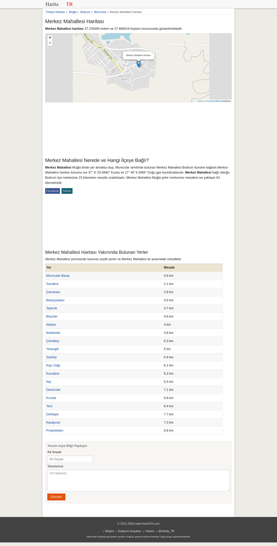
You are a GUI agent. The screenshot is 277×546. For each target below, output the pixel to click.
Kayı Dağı (53, 365)
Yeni (49, 406)
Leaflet (200, 101)
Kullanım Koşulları (129, 534)
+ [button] (50, 38)
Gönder (56, 500)
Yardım (149, 534)
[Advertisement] (138, 129)
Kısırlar (51, 398)
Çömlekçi (52, 341)
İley (48, 382)
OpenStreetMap (213, 101)
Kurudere (52, 373)
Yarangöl (52, 349)
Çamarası (53, 292)
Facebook (52, 191)
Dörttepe (52, 414)
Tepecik (51, 308)
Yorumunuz (55, 466)
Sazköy (51, 357)
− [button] (50, 43)
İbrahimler (53, 333)
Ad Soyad (54, 452)
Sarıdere (52, 284)
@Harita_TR (166, 534)
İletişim (109, 534)
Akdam (51, 324)
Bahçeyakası (55, 300)
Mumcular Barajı (58, 275)
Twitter (67, 191)
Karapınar (53, 422)
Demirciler (53, 390)
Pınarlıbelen (54, 430)
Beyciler (52, 316)
